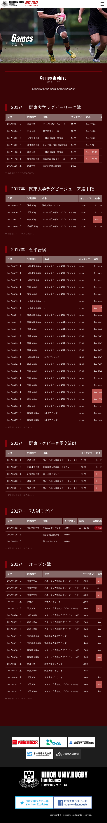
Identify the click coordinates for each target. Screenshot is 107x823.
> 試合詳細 (100, 528)
